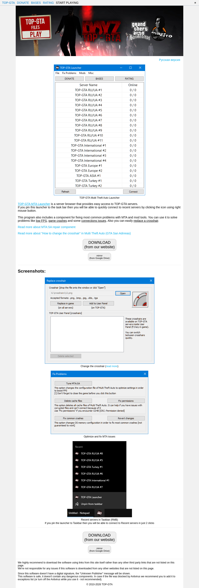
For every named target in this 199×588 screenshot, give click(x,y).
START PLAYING (67, 2)
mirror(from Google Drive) (99, 256)
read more (112, 366)
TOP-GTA (8, 2)
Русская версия (169, 60)
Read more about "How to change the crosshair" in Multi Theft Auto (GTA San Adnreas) (74, 233)
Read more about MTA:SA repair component (46, 227)
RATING (48, 2)
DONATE (23, 2)
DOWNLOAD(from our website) (99, 244)
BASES (36, 2)
